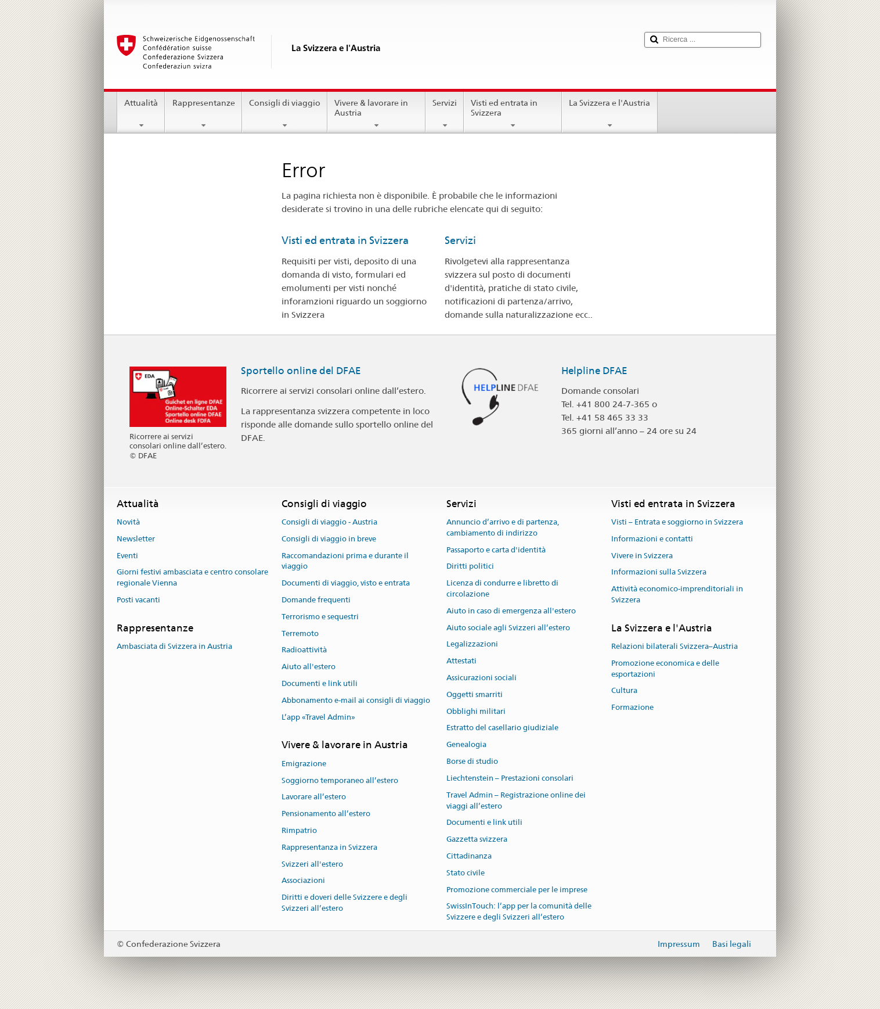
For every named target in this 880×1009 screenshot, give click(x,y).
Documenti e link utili (320, 683)
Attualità (141, 114)
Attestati (461, 660)
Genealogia (466, 745)
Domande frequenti (316, 599)
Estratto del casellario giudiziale (502, 728)
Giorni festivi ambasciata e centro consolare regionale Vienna (192, 578)
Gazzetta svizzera (476, 839)
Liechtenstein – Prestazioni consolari (510, 778)
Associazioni (303, 881)
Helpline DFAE (594, 370)
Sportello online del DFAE (301, 370)
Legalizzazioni (472, 644)
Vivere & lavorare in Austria (376, 114)
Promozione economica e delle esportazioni (665, 668)
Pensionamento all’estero (326, 813)
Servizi (444, 114)
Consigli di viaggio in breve (329, 538)
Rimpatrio (299, 830)
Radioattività (304, 650)
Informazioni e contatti (652, 538)
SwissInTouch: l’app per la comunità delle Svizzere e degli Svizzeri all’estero (519, 912)
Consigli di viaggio (285, 114)
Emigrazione (304, 763)
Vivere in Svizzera (642, 555)
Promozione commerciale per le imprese (516, 889)
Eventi (127, 555)
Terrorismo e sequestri (320, 616)
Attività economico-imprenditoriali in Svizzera (677, 594)
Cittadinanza (469, 856)
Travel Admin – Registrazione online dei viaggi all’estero (516, 800)
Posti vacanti (138, 599)
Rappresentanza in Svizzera (329, 847)
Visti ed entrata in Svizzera (512, 114)
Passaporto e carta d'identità (496, 549)
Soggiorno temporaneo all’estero (340, 780)
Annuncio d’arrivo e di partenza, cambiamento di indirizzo (502, 527)
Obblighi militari (476, 711)
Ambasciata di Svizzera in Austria (174, 646)
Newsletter (136, 538)
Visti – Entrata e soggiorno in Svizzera (677, 522)
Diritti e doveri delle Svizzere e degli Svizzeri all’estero (344, 903)
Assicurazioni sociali (481, 677)
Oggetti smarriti (474, 694)
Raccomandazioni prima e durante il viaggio (345, 561)
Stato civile (465, 872)
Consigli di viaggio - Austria (329, 522)
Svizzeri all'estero (312, 864)
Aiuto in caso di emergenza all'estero (511, 610)
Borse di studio (472, 761)
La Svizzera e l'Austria (609, 114)
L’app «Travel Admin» (318, 717)
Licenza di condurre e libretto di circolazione (502, 588)
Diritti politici (470, 566)
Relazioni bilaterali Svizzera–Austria (674, 646)
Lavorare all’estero (314, 797)
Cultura (624, 691)
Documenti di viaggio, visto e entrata (346, 583)
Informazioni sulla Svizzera (658, 572)
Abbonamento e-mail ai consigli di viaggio (356, 700)
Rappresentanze (203, 114)
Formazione (632, 707)
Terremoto (300, 633)
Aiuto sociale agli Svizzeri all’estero (508, 627)
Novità (128, 522)
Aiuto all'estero (309, 666)
